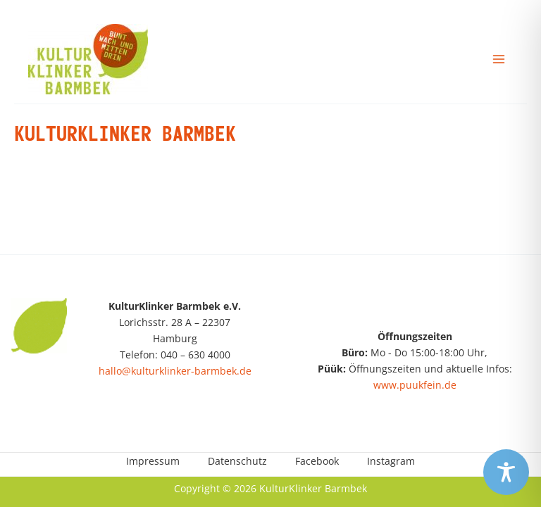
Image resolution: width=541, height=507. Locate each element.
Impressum (153, 461)
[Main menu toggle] (499, 58)
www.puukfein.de (414, 385)
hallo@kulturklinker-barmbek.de (175, 370)
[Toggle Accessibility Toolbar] (506, 472)
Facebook (317, 461)
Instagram (391, 461)
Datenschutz (237, 461)
